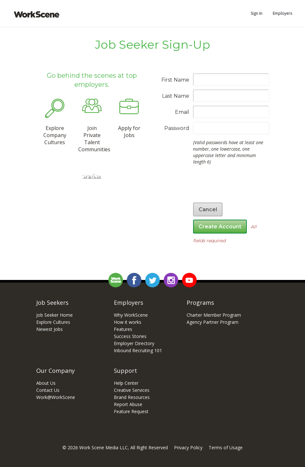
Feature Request (131, 411)
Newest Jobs (49, 329)
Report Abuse (128, 404)
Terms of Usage (226, 447)
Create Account (220, 227)
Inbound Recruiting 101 (138, 350)
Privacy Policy (188, 447)
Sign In (256, 13)
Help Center (126, 383)
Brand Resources (132, 397)
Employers (282, 13)
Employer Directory (134, 343)
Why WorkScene (131, 315)
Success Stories (130, 336)
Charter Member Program (214, 315)
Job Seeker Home (54, 315)
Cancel (208, 209)
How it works (127, 322)
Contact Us (48, 390)
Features (123, 329)
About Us (46, 383)
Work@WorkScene (55, 397)
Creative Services (131, 390)
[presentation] (220, 186)
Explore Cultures (53, 322)
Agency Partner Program (212, 322)
